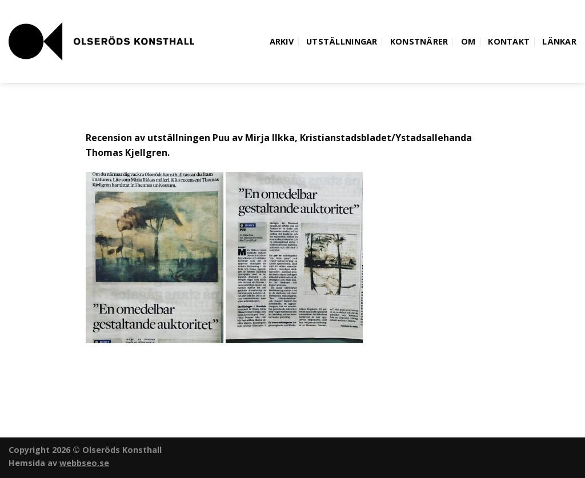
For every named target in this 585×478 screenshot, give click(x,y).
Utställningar (342, 41)
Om (468, 41)
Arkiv (282, 41)
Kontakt (509, 41)
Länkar (559, 41)
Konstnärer (419, 41)
